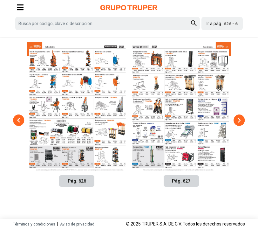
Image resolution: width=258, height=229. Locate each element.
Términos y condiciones (34, 224)
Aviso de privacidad (77, 224)
